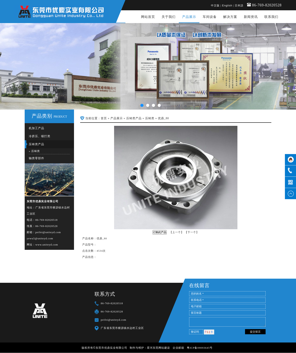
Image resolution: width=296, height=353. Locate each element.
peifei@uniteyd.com (48, 232)
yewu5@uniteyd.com (40, 238)
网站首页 (148, 17)
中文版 (215, 5)
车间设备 (210, 17)
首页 (104, 118)
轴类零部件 (36, 158)
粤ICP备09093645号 (200, 347)
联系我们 (271, 17)
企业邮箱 (178, 347)
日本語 (239, 5)
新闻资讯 (251, 17)
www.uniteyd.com (46, 244)
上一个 (176, 232)
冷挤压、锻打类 (39, 136)
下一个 (191, 232)
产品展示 (189, 17)
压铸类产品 (36, 144)
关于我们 (169, 17)
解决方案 (230, 17)
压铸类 (35, 151)
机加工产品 (36, 128)
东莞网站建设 (161, 347)
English (227, 5)
